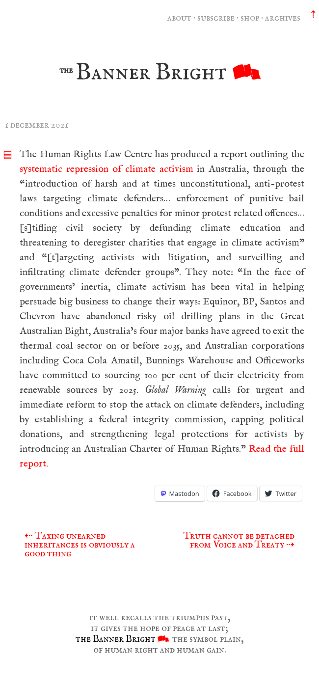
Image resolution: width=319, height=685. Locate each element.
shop (249, 18)
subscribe (216, 18)
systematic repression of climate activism (106, 169)
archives (282, 18)
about (179, 18)
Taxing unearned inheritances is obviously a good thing (80, 545)
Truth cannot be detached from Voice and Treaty (239, 540)
